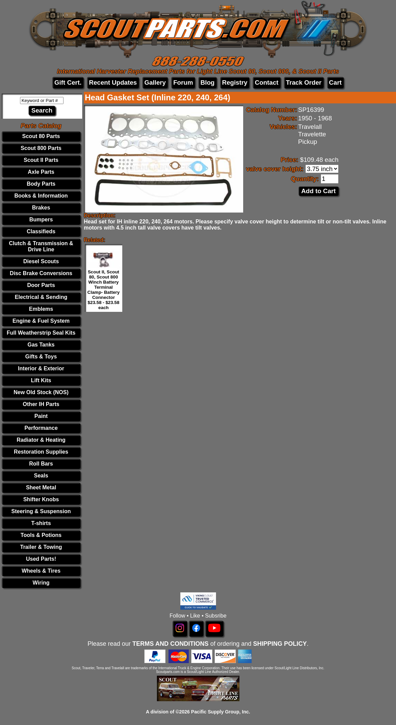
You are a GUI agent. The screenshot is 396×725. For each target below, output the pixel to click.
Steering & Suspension (41, 511)
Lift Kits (41, 380)
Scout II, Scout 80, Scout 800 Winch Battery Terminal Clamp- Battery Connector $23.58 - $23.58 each (103, 289)
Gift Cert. (68, 82)
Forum (183, 82)
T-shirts (41, 523)
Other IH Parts (41, 404)
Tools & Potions (41, 535)
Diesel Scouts (41, 261)
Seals (41, 475)
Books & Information (41, 196)
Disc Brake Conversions (41, 273)
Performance (41, 428)
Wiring (41, 583)
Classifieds (41, 231)
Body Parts (41, 184)
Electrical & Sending (41, 297)
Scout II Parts (41, 160)
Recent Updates (113, 82)
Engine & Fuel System (41, 321)
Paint (41, 416)
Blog (207, 82)
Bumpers (41, 219)
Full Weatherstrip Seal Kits (41, 333)
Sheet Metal (41, 487)
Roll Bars (41, 464)
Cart (335, 82)
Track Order (304, 82)
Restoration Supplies (41, 452)
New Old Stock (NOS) (41, 392)
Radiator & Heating (41, 440)
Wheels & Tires (41, 571)
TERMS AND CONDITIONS (170, 643)
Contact (266, 82)
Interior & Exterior (41, 368)
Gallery (155, 82)
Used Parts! (41, 559)
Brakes (41, 207)
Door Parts (41, 285)
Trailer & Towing (41, 547)
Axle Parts (41, 172)
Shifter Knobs (41, 499)
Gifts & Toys (41, 356)
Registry (235, 82)
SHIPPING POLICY (280, 643)
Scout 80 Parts (41, 136)
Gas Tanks (41, 345)
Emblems (41, 309)
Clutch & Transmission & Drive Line (41, 246)
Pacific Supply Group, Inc (220, 711)
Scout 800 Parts (41, 148)
